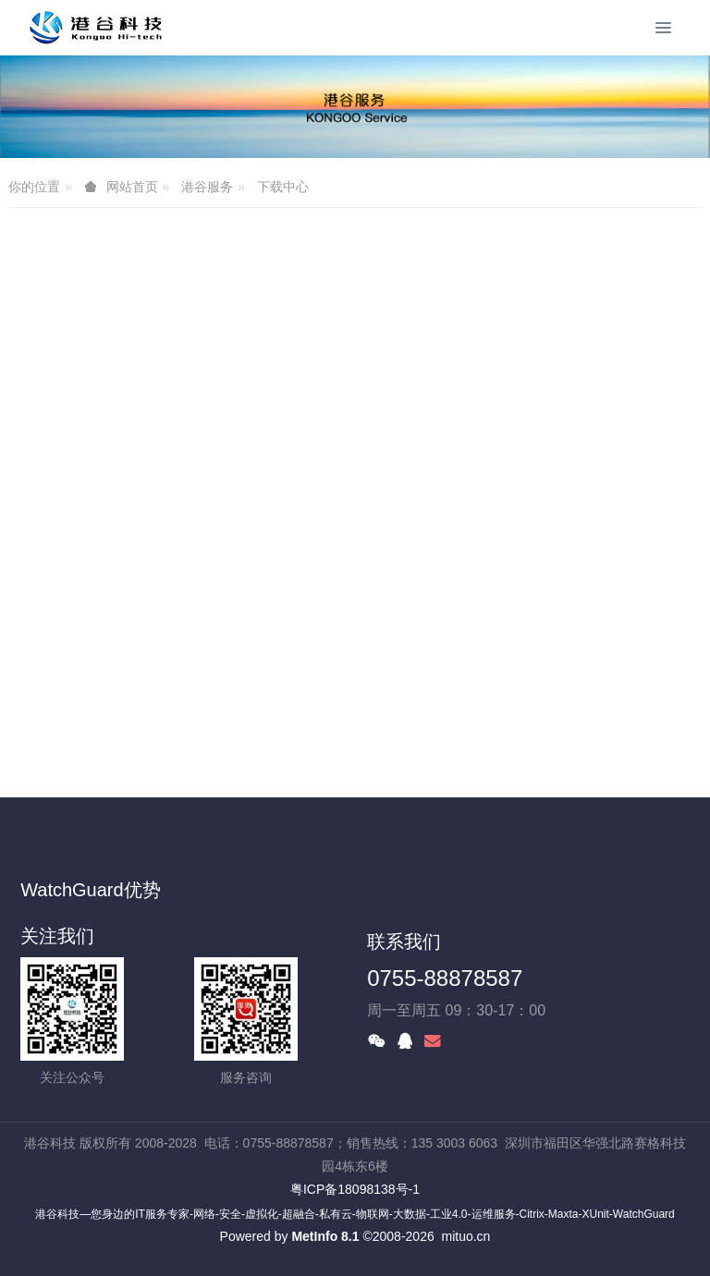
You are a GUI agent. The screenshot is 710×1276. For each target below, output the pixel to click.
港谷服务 (207, 186)
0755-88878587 (444, 978)
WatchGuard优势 (90, 890)
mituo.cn (465, 1236)
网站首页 (132, 186)
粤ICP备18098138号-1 (355, 1189)
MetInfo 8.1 (325, 1236)
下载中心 (283, 186)
